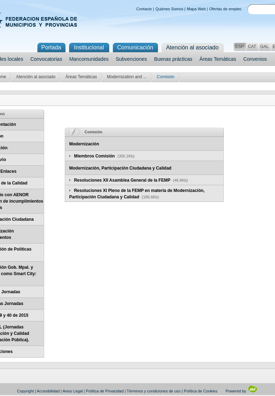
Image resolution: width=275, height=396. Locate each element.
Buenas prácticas (173, 59)
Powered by (242, 391)
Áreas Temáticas (218, 59)
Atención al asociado (35, 76)
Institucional (89, 47)
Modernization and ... (127, 76)
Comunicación (135, 47)
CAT (252, 46)
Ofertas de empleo (225, 9)
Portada (51, 47)
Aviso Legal (73, 391)
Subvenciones (131, 59)
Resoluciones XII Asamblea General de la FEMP (122, 180)
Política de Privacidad (105, 391)
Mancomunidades (89, 59)
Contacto (144, 9)
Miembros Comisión (95, 156)
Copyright (25, 391)
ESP (239, 46)
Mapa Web (196, 9)
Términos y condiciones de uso (154, 391)
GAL (264, 46)
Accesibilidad (48, 391)
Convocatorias (46, 59)
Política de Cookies (200, 391)
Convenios (255, 59)
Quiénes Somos (169, 9)
